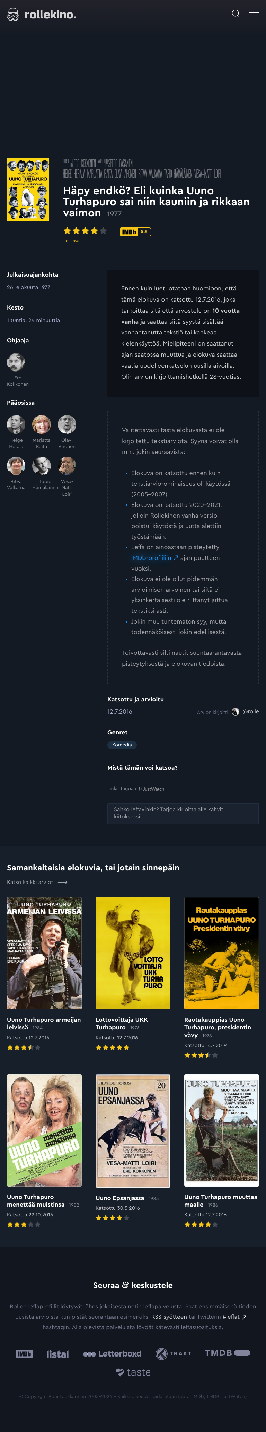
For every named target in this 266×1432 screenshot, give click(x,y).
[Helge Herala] (16, 432)
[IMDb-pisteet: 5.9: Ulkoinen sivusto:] (180, 233)
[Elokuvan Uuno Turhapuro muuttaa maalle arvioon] (221, 1152)
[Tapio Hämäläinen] (41, 477)
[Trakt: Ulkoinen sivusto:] (175, 1354)
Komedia (122, 745)
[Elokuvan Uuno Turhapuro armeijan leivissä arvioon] (44, 975)
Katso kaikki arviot (37, 882)
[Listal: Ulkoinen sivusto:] (56, 1354)
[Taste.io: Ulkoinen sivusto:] (133, 1373)
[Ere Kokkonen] (16, 370)
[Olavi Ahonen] (67, 432)
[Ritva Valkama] (16, 477)
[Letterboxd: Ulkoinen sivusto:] (112, 1353)
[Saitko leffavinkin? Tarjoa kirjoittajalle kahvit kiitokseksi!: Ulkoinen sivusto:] (183, 813)
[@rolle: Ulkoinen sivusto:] (245, 712)
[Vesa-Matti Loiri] (67, 477)
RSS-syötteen (169, 1317)
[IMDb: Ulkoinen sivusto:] (24, 1354)
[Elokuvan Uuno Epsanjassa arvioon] (133, 1148)
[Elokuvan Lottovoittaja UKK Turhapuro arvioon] (133, 975)
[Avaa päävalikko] (254, 13)
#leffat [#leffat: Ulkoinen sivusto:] (231, 1317)
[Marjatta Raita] (41, 432)
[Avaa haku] (236, 13)
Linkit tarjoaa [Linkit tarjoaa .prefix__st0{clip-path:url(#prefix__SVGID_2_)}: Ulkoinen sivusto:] (135, 789)
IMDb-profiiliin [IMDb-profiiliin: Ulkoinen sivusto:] (151, 558)
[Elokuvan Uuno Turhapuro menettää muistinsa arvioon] (44, 1152)
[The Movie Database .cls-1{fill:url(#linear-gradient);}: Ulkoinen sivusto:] (227, 1354)
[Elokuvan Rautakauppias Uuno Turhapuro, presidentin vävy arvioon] (221, 978)
